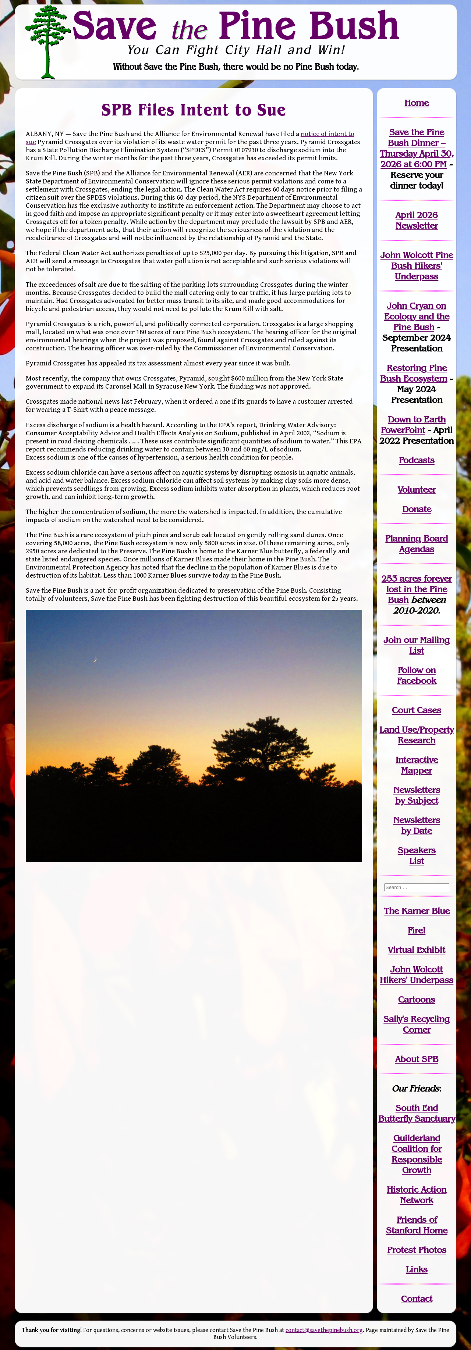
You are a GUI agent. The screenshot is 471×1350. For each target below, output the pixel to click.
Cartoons (416, 999)
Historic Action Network (416, 1195)
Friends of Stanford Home (416, 1225)
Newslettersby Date (416, 825)
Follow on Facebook (416, 675)
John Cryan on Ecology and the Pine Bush (416, 316)
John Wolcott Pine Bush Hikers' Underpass (416, 266)
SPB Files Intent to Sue (194, 109)
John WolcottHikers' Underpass (416, 974)
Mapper (416, 770)
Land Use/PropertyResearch (416, 735)
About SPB (416, 1059)
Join (392, 640)
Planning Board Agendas (416, 543)
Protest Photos (416, 1249)
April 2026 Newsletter (417, 220)
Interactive (417, 759)
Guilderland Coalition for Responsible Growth (417, 1154)
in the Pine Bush (419, 589)
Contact (416, 1298)
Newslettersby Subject (416, 795)
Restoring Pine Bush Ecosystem (413, 373)
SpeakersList (417, 855)
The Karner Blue (417, 911)
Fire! (416, 930)
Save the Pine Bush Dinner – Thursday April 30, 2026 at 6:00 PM (417, 148)
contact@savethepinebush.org (324, 1330)
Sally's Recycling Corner (416, 1024)
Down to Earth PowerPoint (413, 424)
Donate (416, 509)
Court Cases (416, 710)
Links (417, 1269)
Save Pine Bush (236, 25)
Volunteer (417, 489)
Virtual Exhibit (416, 949)
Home (416, 102)
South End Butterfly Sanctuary (416, 1113)
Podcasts (417, 460)
